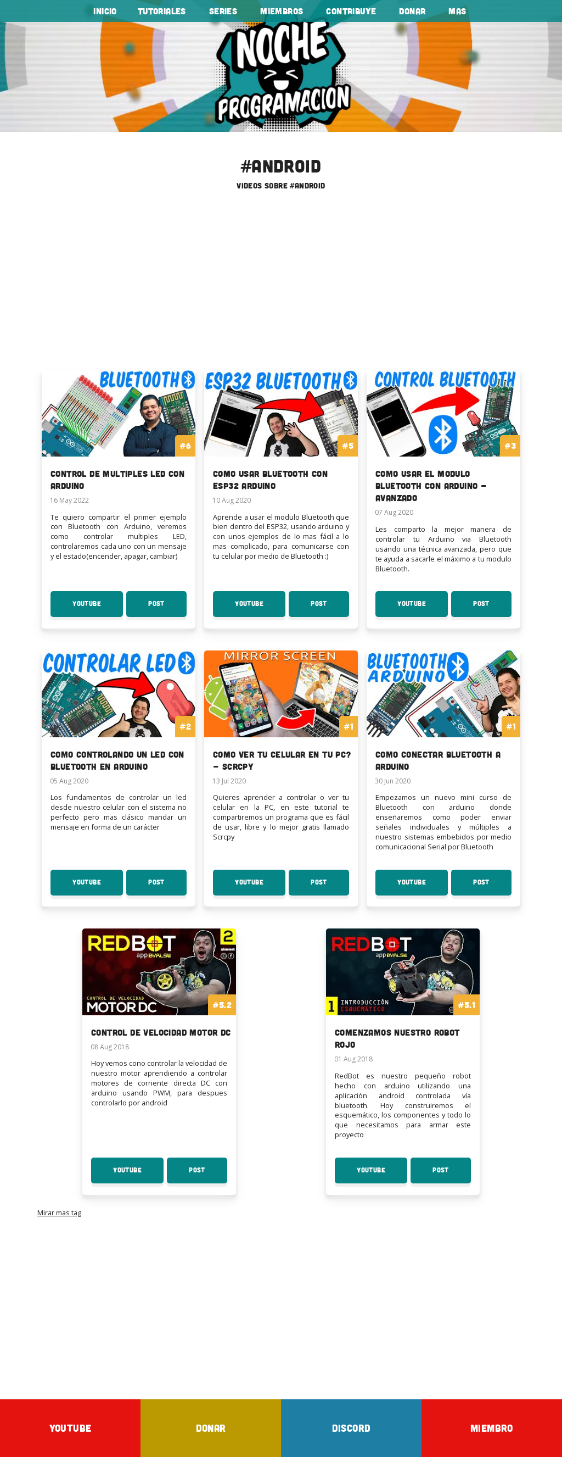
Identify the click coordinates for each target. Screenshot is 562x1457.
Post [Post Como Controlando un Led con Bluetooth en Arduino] (167, 887)
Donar (412, 10)
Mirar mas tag (59, 1212)
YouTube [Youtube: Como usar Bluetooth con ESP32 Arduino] (260, 608)
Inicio (104, 10)
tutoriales (162, 10)
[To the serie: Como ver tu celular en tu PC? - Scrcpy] (281, 718)
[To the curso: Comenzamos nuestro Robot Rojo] (403, 996)
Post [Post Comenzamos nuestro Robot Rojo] (451, 1174)
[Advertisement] (281, 284)
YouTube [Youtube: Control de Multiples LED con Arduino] (97, 608)
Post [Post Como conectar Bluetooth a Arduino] (492, 887)
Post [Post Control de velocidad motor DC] (208, 1174)
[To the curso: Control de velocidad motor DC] (159, 990)
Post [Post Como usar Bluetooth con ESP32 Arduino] (330, 608)
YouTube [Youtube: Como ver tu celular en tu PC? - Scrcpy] (260, 887)
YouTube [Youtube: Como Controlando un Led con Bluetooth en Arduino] (97, 887)
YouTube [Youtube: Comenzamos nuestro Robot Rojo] (382, 1174)
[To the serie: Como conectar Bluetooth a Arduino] (443, 718)
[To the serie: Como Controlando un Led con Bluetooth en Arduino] (118, 718)
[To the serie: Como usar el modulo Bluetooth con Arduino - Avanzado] (443, 444)
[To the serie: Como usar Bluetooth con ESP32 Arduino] (281, 437)
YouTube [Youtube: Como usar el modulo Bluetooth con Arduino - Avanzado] (422, 608)
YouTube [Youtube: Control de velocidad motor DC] (138, 1174)
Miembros (281, 10)
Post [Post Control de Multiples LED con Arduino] (167, 608)
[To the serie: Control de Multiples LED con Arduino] (118, 437)
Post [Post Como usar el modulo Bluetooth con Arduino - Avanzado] (492, 608)
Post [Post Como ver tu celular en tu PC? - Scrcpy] (330, 887)
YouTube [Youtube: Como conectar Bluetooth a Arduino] (422, 887)
